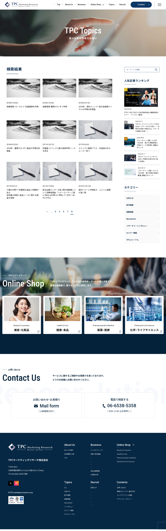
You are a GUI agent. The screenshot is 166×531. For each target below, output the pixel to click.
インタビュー (69, 508)
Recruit (122, 5)
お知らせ (129, 198)
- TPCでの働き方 (99, 506)
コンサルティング (100, 451)
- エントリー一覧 (100, 502)
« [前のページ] (47, 211)
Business (82, 5)
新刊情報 (67, 497)
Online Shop (98, 5)
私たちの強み (69, 451)
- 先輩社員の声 (99, 499)
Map (41, 472)
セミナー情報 (69, 512)
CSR (65, 459)
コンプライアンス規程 (132, 497)
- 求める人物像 (99, 493)
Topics (112, 5)
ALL (65, 489)
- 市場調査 (97, 459)
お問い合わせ (129, 489)
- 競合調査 (97, 462)
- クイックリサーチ (100, 469)
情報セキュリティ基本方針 (133, 493)
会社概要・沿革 (69, 455)
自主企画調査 (99, 472)
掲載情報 (67, 500)
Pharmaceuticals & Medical (134, 459)
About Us (69, 5)
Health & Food (129, 455)
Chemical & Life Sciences (133, 463)
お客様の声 (98, 476)
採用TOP (97, 489)
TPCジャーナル (132, 240)
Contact (141, 4)
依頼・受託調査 (99, 455)
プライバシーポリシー (132, 500)
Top (58, 5)
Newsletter (68, 504)
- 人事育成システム (100, 496)
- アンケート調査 (100, 465)
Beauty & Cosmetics (131, 451)
